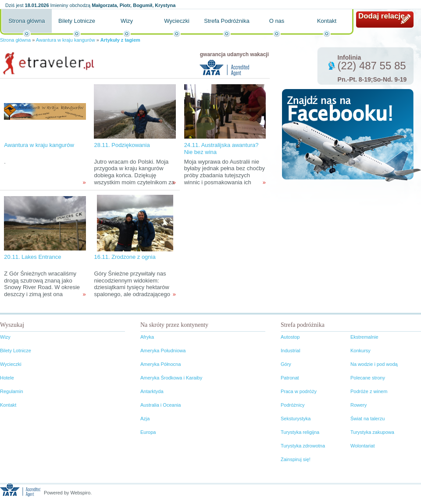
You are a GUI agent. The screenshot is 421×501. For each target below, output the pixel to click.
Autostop (290, 337)
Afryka (147, 337)
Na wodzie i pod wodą (374, 364)
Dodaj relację (381, 16)
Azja (145, 418)
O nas (277, 21)
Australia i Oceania (160, 405)
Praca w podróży (299, 391)
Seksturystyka (295, 418)
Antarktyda (152, 391)
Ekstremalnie (364, 337)
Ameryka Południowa (163, 350)
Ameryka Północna (160, 364)
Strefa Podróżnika (226, 21)
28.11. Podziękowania (122, 145)
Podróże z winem (368, 391)
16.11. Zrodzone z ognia (124, 257)
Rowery (358, 405)
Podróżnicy (292, 405)
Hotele (7, 377)
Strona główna (26, 21)
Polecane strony (367, 377)
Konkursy (360, 350)
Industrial (290, 350)
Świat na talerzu (367, 418)
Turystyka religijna (300, 432)
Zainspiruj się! (295, 459)
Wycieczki (176, 21)
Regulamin (11, 391)
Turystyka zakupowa (372, 432)
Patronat (290, 377)
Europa (148, 432)
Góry (286, 364)
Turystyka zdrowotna (303, 445)
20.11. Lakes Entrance (32, 257)
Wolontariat (362, 445)
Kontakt (326, 21)
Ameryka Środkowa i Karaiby (171, 377)
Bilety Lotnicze (76, 21)
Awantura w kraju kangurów (65, 40)
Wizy (127, 21)
